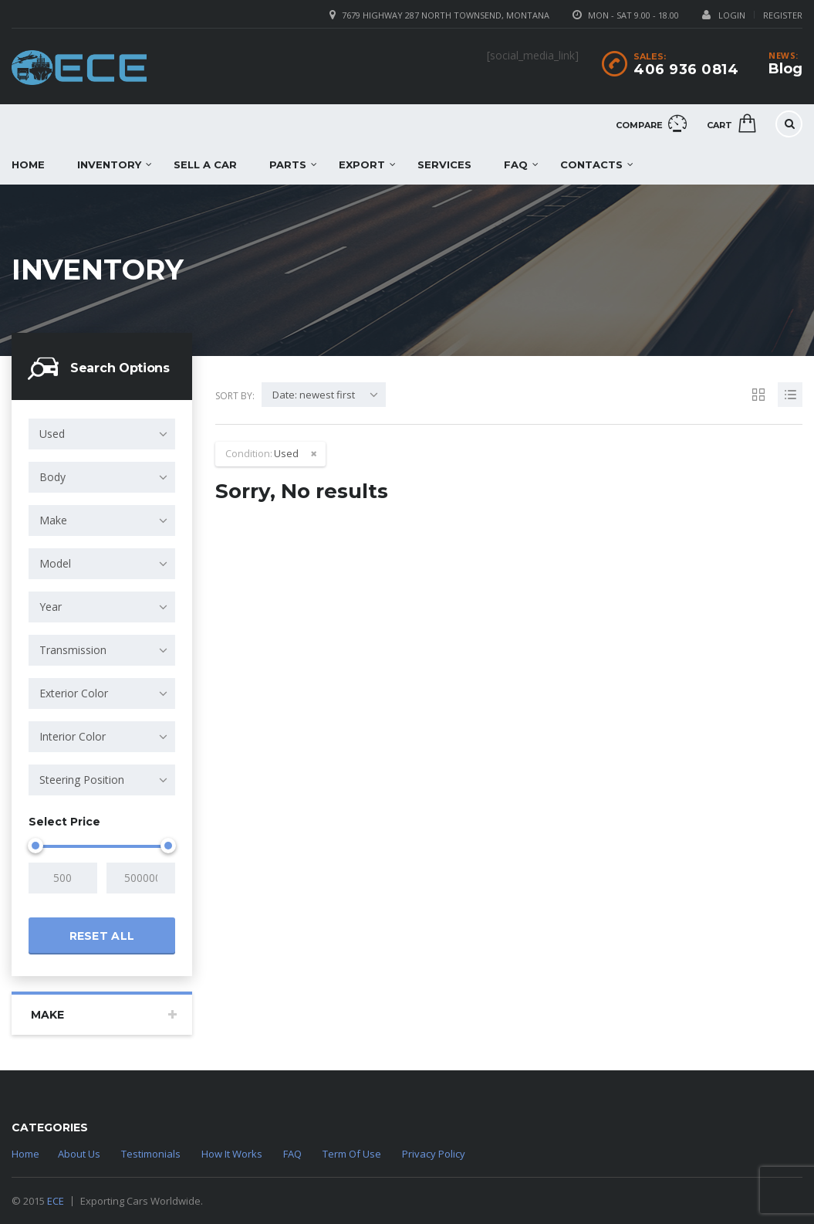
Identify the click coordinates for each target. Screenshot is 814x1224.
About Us (79, 1154)
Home (25, 1154)
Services (444, 164)
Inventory (109, 164)
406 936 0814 (685, 69)
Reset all (102, 936)
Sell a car (205, 164)
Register (782, 15)
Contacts (591, 164)
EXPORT (362, 164)
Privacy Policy (433, 1154)
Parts (287, 164)
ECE (55, 1201)
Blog (785, 68)
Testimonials (151, 1154)
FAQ (516, 164)
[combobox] (102, 434)
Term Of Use (352, 1154)
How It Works (231, 1154)
